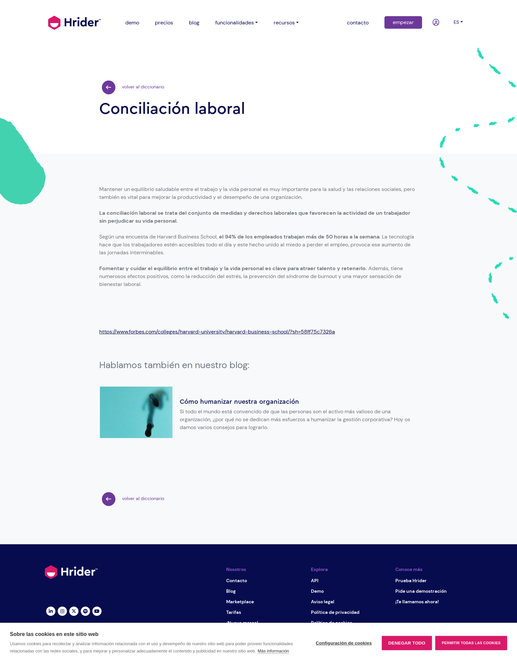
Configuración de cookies (344, 643)
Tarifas (233, 612)
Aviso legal (322, 602)
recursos (284, 22)
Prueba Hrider (411, 581)
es (456, 22)
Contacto (236, 581)
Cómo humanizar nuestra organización (239, 401)
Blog (231, 591)
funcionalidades (234, 22)
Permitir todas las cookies (471, 643)
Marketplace (240, 602)
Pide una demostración (421, 591)
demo (132, 22)
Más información (273, 650)
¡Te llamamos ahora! (417, 602)
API (315, 581)
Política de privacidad (335, 612)
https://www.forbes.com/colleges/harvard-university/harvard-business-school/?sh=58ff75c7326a (217, 331)
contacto (358, 22)
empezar (403, 22)
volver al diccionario (133, 87)
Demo (317, 591)
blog (194, 22)
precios (164, 22)
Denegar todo (406, 643)
